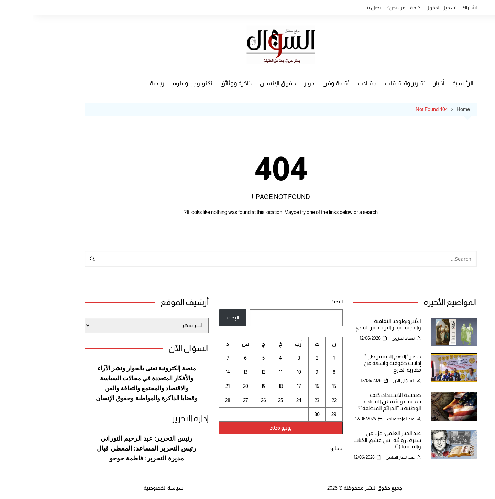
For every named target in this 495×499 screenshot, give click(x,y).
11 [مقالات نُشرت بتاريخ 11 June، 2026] (247, 372)
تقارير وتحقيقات (371, 83)
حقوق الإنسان (244, 83)
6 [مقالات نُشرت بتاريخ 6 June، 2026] (212, 358)
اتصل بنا (340, 7)
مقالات (333, 83)
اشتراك (435, 7)
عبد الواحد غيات (367, 418)
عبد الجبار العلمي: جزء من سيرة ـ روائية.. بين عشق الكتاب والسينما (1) (354, 439)
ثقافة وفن (302, 83)
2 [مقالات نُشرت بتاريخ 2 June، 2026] (284, 358)
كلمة (382, 7)
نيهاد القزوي (369, 338)
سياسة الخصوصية (130, 488)
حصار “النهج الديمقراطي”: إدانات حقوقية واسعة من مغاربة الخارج (359, 363)
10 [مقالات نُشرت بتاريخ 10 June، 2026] (265, 372)
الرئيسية (429, 83)
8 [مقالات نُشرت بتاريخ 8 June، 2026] (300, 372)
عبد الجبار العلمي (366, 457)
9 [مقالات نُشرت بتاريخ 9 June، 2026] (283, 372)
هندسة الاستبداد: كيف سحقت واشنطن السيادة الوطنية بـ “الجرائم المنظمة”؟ (356, 401)
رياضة (123, 83)
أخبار (405, 83)
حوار (276, 83)
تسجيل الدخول (408, 7)
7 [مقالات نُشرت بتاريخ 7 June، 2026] (194, 358)
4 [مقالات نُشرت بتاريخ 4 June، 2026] (247, 358)
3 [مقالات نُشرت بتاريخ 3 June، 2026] (265, 358)
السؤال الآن (370, 380)
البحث (303, 301)
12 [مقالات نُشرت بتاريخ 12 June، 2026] (230, 372)
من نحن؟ (362, 7)
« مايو (303, 448)
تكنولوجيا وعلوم (159, 83)
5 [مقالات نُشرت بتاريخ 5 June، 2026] (230, 358)
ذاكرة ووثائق (202, 83)
